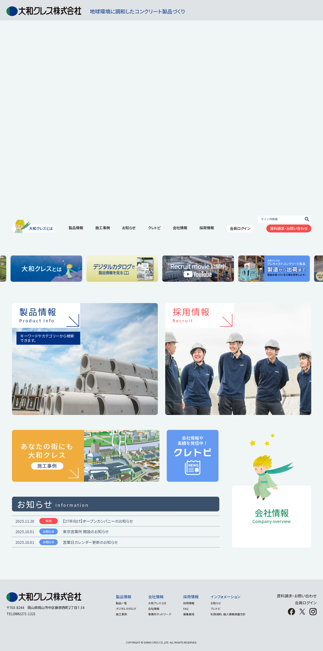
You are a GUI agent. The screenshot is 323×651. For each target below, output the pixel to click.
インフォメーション (228, 596)
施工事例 (102, 227)
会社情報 (180, 227)
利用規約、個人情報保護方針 (230, 614)
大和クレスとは (41, 228)
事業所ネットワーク (158, 614)
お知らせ (129, 227)
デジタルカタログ (123, 609)
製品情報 (76, 227)
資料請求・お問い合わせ (289, 228)
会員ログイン (240, 228)
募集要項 (189, 614)
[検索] (307, 219)
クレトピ (154, 227)
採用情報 (206, 227)
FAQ (186, 609)
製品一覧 (118, 603)
